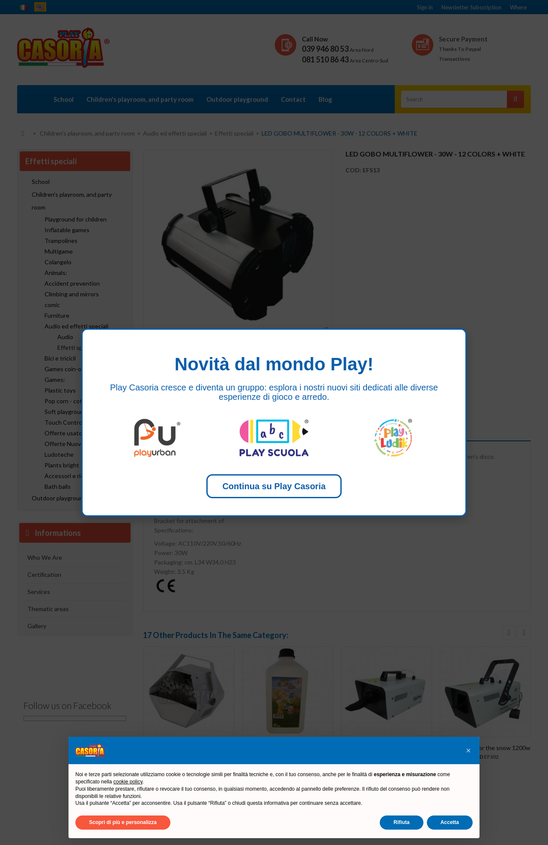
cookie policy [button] (128, 782)
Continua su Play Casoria (273, 486)
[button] (468, 750)
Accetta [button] (450, 822)
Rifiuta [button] (401, 822)
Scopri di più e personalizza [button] (123, 822)
